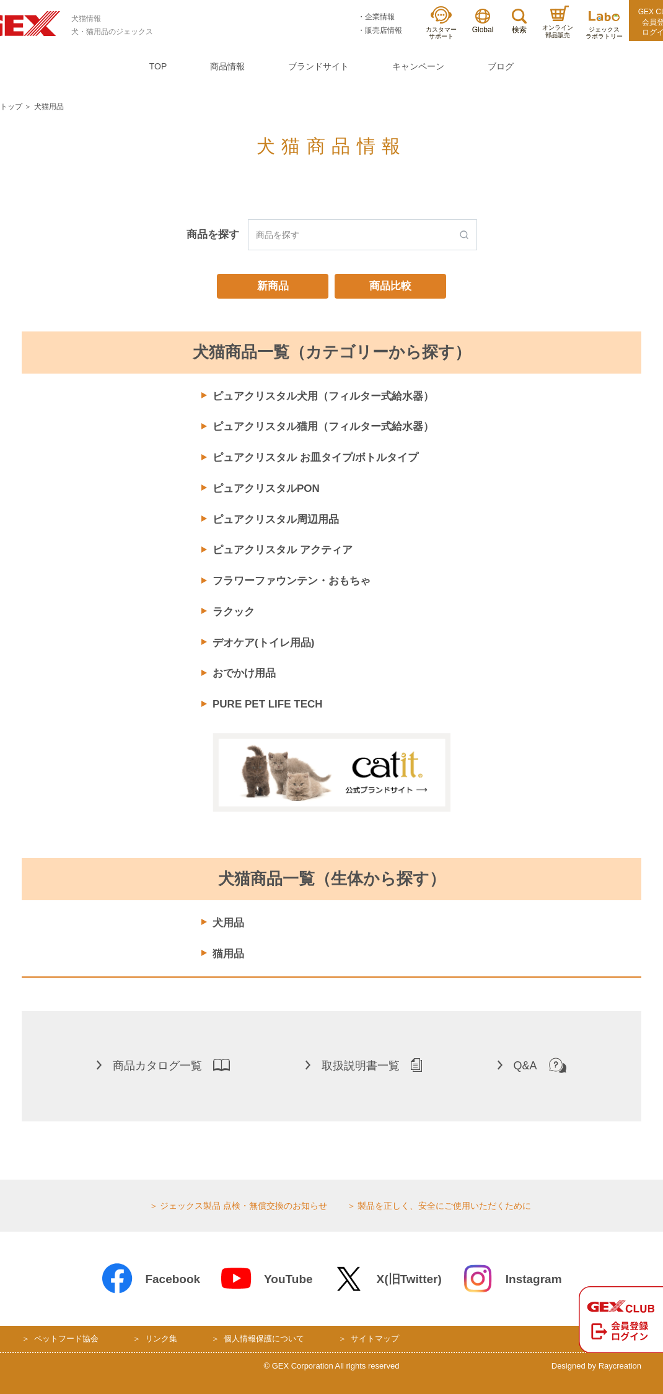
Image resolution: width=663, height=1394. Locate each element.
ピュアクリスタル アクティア (283, 550)
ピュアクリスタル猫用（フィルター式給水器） (323, 426)
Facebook (150, 1279)
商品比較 (390, 286)
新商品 (273, 286)
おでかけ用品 (244, 673)
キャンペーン (418, 66)
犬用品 (228, 923)
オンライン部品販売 (557, 22)
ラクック (234, 612)
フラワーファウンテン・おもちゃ (292, 581)
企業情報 (380, 16)
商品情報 (227, 66)
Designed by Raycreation (596, 1365)
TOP (158, 66)
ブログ (501, 66)
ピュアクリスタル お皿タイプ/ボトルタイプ (315, 457)
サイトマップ (375, 1338)
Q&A (532, 1065)
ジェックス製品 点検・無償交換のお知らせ (243, 1206)
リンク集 (161, 1338)
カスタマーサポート (441, 23)
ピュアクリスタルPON (266, 488)
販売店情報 (383, 30)
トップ (11, 106)
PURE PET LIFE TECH (268, 704)
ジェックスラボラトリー (604, 25)
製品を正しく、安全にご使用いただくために (444, 1206)
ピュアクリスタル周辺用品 (276, 519)
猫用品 (228, 954)
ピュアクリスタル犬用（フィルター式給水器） (323, 396)
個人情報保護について (264, 1338)
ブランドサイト (318, 66)
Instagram (512, 1279)
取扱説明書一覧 (363, 1065)
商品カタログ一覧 (163, 1065)
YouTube (266, 1279)
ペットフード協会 (66, 1338)
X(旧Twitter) (387, 1279)
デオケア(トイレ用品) (263, 643)
